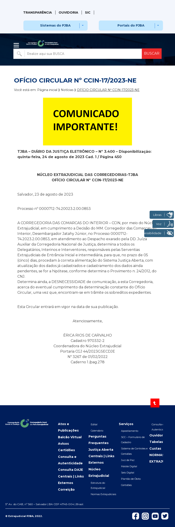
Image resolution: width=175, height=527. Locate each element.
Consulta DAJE (70, 470)
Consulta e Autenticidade (70, 460)
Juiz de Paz (127, 460)
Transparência (37, 12)
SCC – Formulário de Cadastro (133, 440)
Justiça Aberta (101, 450)
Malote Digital (129, 466)
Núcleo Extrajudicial (99, 472)
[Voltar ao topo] (154, 403)
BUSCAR (151, 53)
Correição (66, 490)
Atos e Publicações (68, 427)
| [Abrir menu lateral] (16, 45)
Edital (94, 424)
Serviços (126, 424)
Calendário (97, 430)
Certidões (66, 450)
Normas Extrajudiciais (103, 494)
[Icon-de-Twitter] (165, 515)
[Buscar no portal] (78, 54)
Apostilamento (129, 430)
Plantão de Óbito (131, 478)
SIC (88, 12)
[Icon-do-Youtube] (155, 516)
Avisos (63, 444)
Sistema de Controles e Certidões (134, 451)
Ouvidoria (68, 12)
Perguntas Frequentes (99, 439)
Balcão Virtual (70, 437)
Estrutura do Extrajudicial (98, 485)
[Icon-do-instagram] (145, 516)
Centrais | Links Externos (71, 479)
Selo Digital (127, 472)
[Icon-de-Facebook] (135, 515)
